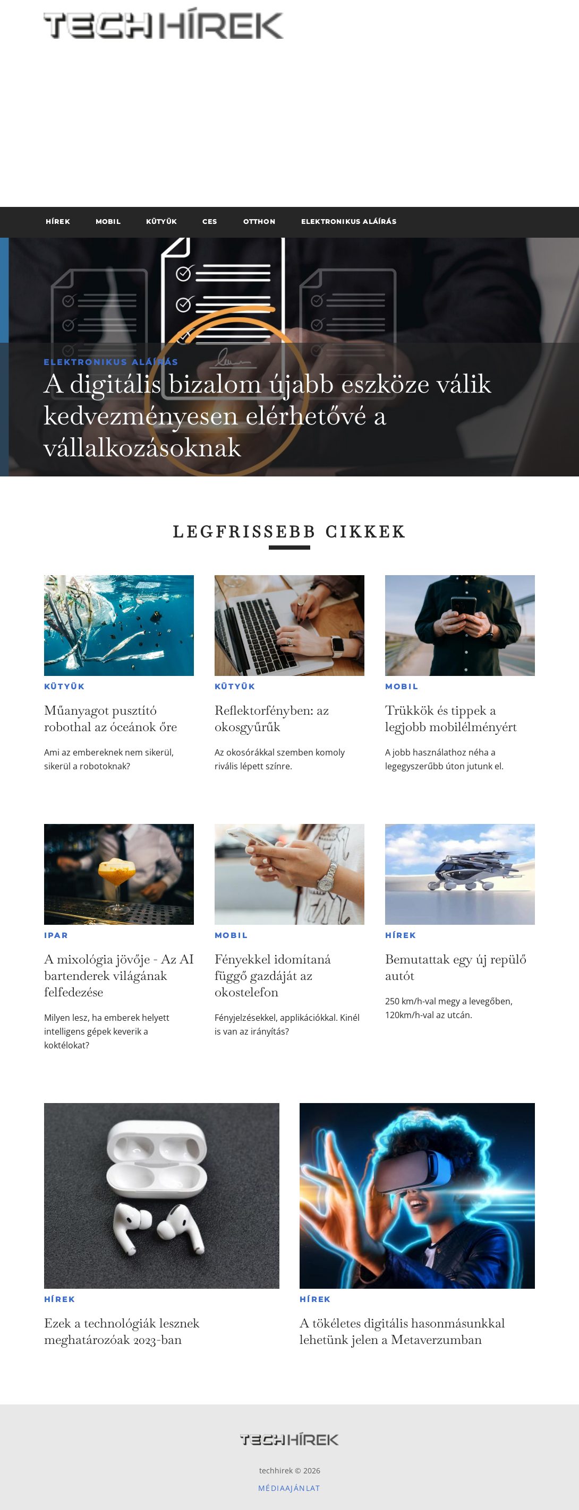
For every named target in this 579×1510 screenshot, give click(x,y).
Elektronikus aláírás (111, 362)
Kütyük (64, 686)
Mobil (402, 686)
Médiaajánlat (289, 1488)
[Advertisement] (289, 127)
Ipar (56, 935)
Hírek (400, 935)
